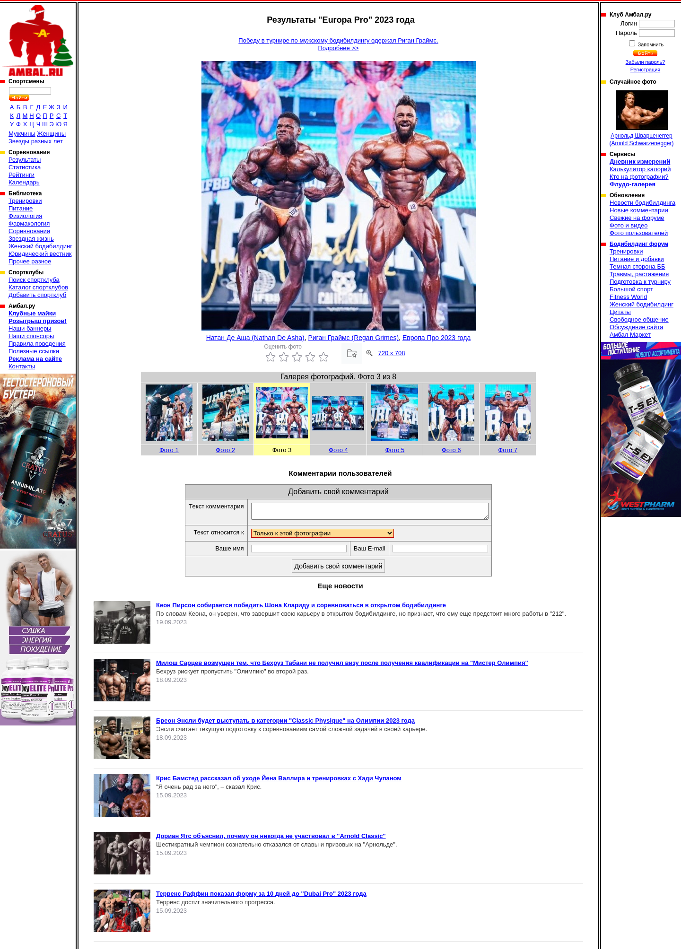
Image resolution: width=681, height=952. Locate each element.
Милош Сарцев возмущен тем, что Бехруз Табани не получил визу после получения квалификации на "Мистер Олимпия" (342, 665)
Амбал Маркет (630, 334)
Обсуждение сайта (636, 327)
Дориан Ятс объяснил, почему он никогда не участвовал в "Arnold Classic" (271, 838)
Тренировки (25, 200)
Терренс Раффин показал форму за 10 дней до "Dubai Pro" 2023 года (261, 896)
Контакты (22, 366)
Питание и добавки (637, 258)
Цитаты (620, 311)
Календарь (24, 182)
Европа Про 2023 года (436, 337)
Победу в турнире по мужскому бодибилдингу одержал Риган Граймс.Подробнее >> (338, 44)
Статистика (25, 167)
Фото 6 (451, 450)
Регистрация (645, 69)
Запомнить (650, 44)
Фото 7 (507, 450)
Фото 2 (225, 450)
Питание (21, 208)
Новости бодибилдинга (642, 202)
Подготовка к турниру (640, 281)
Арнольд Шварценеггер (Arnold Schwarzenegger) (641, 118)
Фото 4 (338, 450)
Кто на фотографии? (639, 176)
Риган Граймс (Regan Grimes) (353, 337)
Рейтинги (22, 174)
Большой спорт (631, 289)
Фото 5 (395, 450)
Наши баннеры (30, 328)
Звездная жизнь (31, 238)
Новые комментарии (639, 210)
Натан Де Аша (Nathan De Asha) (255, 337)
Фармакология (29, 223)
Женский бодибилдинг (40, 246)
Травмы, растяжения (639, 274)
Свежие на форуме (637, 217)
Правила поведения (37, 343)
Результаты (25, 159)
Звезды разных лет (36, 141)
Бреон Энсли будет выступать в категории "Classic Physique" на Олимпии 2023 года (285, 723)
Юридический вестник (40, 253)
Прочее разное (30, 261)
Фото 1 (169, 450)
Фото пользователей (639, 232)
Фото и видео (629, 225)
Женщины (51, 133)
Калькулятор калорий (640, 169)
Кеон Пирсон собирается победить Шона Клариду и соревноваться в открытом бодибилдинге (301, 607)
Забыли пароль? (645, 62)
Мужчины (22, 133)
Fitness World (628, 296)
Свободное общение (639, 319)
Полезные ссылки (34, 351)
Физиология (25, 215)
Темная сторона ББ (637, 266)
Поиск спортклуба (34, 279)
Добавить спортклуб (37, 294)
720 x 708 (391, 353)
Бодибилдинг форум (639, 244)
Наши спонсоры (31, 336)
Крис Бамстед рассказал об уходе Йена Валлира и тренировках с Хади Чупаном (279, 781)
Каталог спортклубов (38, 287)
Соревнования (29, 231)
